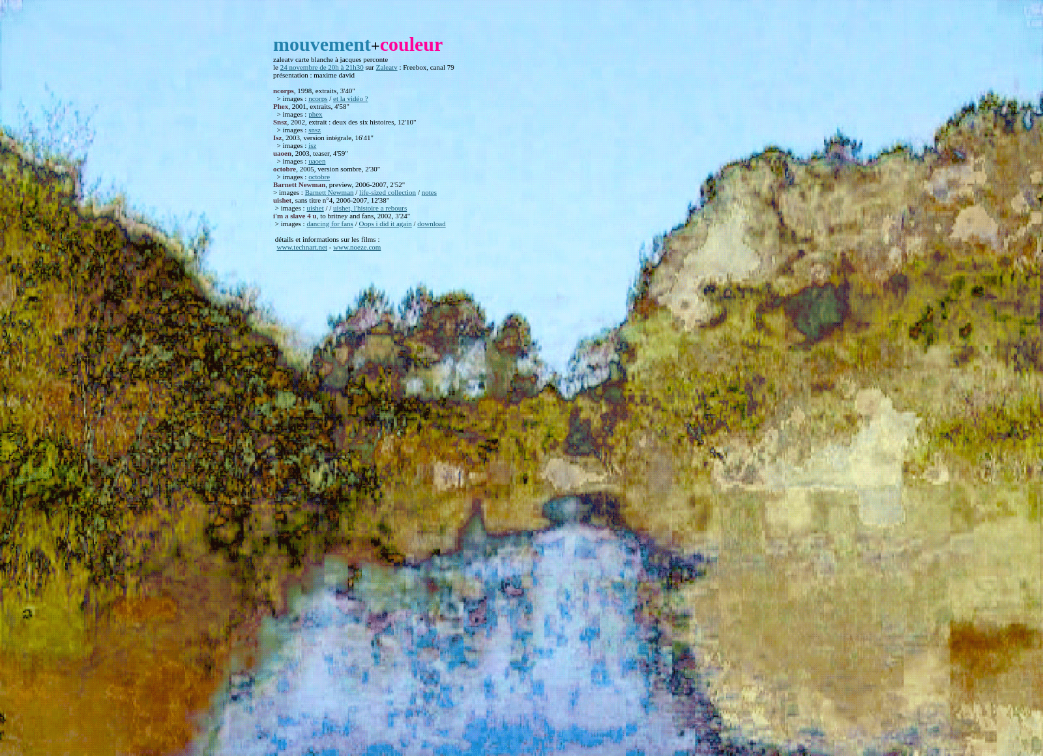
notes (429, 192)
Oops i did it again (385, 223)
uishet (314, 208)
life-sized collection (387, 192)
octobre (319, 177)
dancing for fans (329, 223)
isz (312, 145)
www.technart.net (302, 247)
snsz (314, 130)
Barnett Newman (329, 192)
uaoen (316, 161)
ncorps (317, 98)
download (431, 223)
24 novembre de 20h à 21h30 (322, 67)
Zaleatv (387, 67)
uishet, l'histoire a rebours (370, 208)
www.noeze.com (357, 247)
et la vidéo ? (350, 98)
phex (315, 114)
